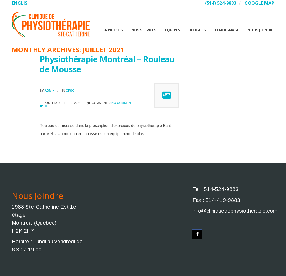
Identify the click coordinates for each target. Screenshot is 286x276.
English (21, 3)
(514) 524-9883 (220, 3)
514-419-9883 (223, 200)
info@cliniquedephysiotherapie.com (234, 211)
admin (50, 90)
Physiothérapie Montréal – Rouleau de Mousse (107, 64)
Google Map (259, 3)
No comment (122, 103)
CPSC (70, 90)
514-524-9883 (221, 189)
